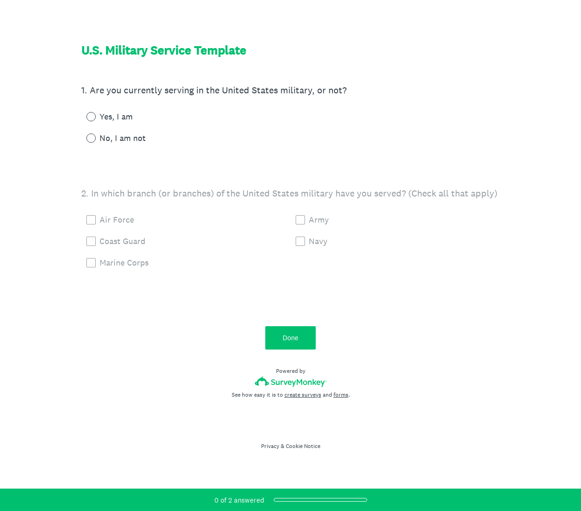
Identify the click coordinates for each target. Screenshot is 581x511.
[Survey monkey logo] (290, 381)
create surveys (302, 395)
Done (290, 337)
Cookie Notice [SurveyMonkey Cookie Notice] (303, 446)
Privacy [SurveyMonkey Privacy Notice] (270, 446)
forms (340, 395)
